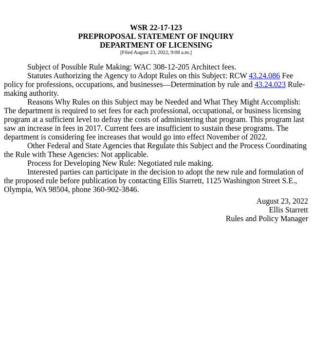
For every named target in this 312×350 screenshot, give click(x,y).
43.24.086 (264, 75)
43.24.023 (270, 84)
